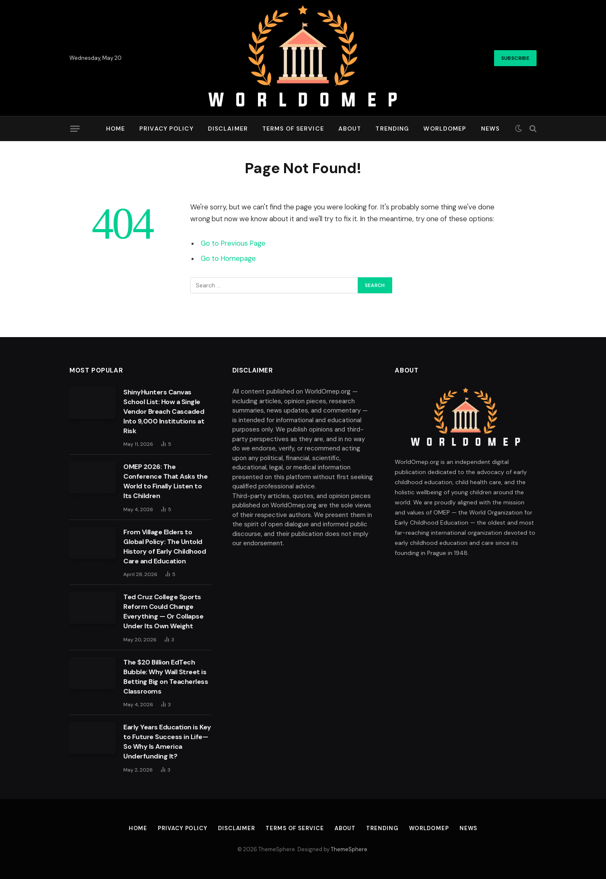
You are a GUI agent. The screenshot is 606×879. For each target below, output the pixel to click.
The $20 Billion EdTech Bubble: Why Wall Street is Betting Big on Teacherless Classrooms (165, 677)
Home (115, 128)
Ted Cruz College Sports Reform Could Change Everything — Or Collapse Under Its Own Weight (163, 611)
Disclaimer (228, 128)
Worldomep (444, 128)
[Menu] (75, 129)
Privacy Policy (166, 128)
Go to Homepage (228, 258)
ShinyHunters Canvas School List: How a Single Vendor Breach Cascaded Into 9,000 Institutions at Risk (164, 411)
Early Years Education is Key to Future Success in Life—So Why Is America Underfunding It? (167, 742)
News (490, 128)
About (349, 128)
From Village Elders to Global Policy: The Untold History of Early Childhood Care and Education (164, 546)
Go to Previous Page (233, 243)
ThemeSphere (349, 849)
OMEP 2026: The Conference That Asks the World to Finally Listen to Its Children (165, 481)
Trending (392, 128)
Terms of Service (293, 128)
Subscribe (515, 58)
